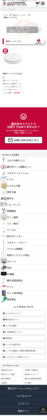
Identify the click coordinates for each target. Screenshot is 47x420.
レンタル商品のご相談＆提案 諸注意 (19, 350)
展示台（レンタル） (20, 15)
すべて (6, 15)
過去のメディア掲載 (7, 374)
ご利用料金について (12, 332)
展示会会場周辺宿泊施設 (33, 378)
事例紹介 (8, 338)
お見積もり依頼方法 (31, 370)
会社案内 (4, 383)
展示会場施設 (5, 378)
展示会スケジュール (31, 374)
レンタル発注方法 (11, 344)
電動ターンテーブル (10, 17)
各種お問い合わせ (7, 370)
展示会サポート (10, 319)
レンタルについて (11, 313)
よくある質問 (9, 325)
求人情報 (28, 383)
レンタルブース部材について (16, 357)
